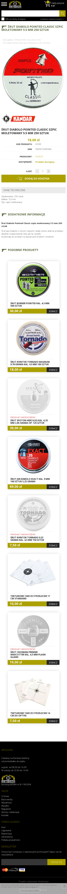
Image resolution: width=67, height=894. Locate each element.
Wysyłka (5, 805)
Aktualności (6, 802)
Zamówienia (7, 836)
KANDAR (39, 156)
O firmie (5, 796)
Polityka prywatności (10, 839)
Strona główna (8, 40)
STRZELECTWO (20, 40)
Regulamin (6, 808)
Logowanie (6, 830)
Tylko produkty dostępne (13, 18)
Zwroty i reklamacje (10, 812)
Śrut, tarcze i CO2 (34, 40)
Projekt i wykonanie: (33, 881)
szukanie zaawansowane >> (52, 19)
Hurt (3, 827)
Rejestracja (6, 833)
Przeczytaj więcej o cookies (30, 890)
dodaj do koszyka (32, 178)
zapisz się (56, 862)
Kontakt (4, 815)
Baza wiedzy (7, 799)
